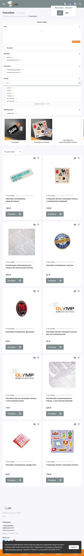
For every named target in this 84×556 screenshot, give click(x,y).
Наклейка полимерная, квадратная (21, 465)
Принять (74, 547)
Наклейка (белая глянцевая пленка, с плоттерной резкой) (21, 399)
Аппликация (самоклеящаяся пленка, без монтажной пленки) (19, 266)
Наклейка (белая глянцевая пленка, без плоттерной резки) (61, 333)
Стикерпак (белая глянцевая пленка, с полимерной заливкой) (62, 200)
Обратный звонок (9, 530)
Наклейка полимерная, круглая (59, 265)
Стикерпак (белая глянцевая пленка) (62, 465)
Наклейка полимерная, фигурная (20, 332)
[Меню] (4, 4)
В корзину (14, 214)
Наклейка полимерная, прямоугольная (16, 200)
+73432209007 (8, 526)
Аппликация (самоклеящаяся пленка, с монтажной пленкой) (59, 399)
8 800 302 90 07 (8, 528)
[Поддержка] (80, 4)
